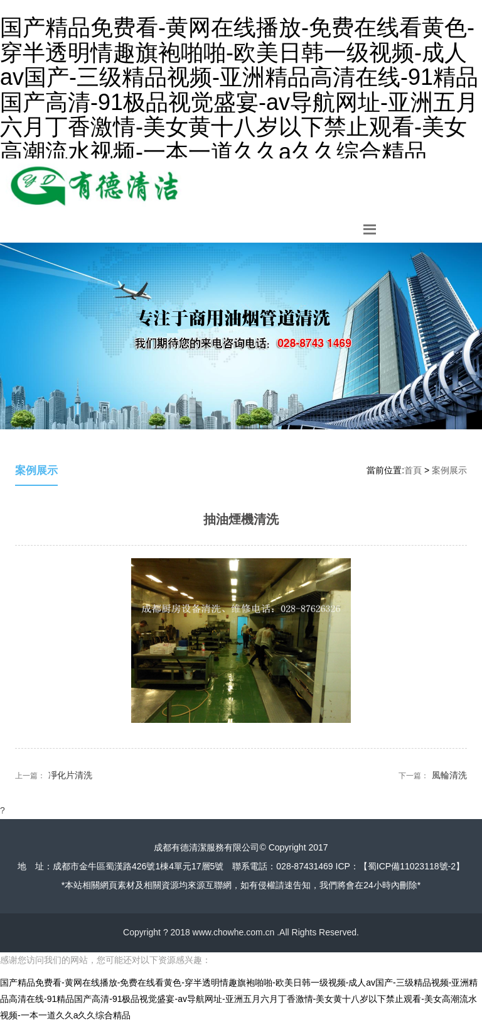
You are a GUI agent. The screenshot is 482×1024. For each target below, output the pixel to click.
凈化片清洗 (70, 775)
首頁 (413, 470)
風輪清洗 (449, 775)
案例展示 (449, 470)
